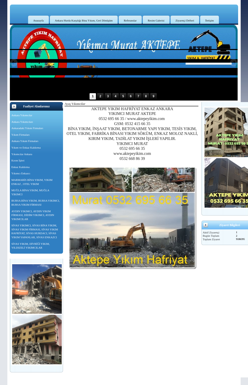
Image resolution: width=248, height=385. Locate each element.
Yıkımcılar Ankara (21, 154)
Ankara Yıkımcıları (22, 121)
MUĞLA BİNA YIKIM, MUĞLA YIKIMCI (30, 192)
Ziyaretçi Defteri (185, 20)
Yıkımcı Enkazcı (20, 173)
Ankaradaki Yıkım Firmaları (27, 128)
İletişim (209, 20)
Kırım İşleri (18, 160)
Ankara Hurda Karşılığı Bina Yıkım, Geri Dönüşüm (84, 20)
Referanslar (130, 20)
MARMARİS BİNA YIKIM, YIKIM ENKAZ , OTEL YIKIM (31, 181)
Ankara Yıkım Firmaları (24, 140)
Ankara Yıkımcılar (21, 115)
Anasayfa (38, 20)
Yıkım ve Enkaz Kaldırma (26, 147)
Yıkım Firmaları (20, 134)
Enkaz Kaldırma (20, 167)
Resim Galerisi (156, 20)
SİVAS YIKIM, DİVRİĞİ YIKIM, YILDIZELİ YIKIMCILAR (30, 245)
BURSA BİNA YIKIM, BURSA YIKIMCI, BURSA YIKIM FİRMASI (35, 202)
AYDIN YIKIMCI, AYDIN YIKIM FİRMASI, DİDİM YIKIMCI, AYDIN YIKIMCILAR (32, 215)
